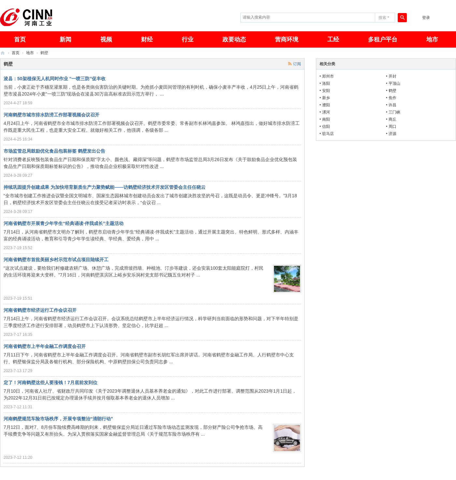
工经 (333, 39)
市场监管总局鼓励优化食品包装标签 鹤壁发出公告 (54, 151)
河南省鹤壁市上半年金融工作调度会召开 (45, 346)
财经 (147, 39)
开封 (392, 76)
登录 (426, 17)
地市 (432, 39)
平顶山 (394, 83)
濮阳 (326, 105)
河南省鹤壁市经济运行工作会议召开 (40, 310)
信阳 (326, 126)
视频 (106, 39)
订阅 (297, 64)
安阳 (326, 90)
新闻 (65, 39)
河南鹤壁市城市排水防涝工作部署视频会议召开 (51, 114)
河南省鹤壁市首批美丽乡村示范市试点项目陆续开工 (56, 259)
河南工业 (2, 53)
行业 (187, 39)
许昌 (392, 105)
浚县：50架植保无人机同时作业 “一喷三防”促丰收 (55, 78)
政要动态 (234, 39)
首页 (16, 53)
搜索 (382, 17)
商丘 (392, 119)
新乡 (326, 98)
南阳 (326, 119)
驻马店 (328, 133)
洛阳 (326, 83)
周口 (392, 126)
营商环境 (286, 39)
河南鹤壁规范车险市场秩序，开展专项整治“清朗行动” (58, 418)
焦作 (392, 98)
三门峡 (394, 112)
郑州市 (328, 76)
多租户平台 (382, 39)
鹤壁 (392, 90)
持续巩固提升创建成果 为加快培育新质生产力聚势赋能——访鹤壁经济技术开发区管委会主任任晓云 (105, 187)
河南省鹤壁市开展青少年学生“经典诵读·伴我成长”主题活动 (63, 223)
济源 (392, 133)
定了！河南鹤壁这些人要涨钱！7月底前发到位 (50, 382)
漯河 (326, 112)
